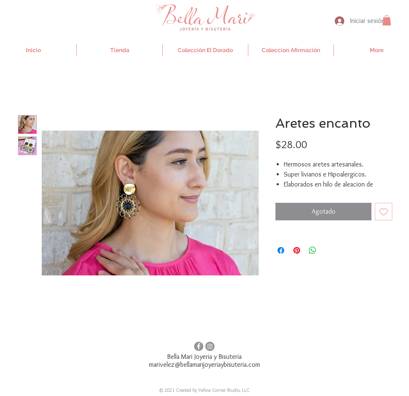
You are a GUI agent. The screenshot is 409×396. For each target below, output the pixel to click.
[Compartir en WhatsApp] (313, 250)
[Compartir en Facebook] (281, 250)
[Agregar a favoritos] (383, 211)
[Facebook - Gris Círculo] (198, 346)
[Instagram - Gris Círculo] (210, 346)
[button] (386, 20)
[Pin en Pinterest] (297, 250)
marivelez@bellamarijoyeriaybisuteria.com (204, 364)
